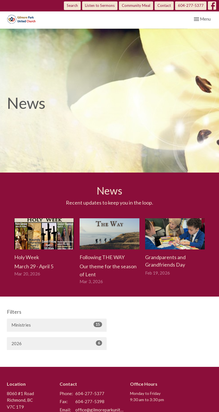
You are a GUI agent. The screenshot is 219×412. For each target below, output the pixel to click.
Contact (164, 5)
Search (72, 5)
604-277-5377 (191, 5)
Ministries (56, 324)
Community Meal (136, 5)
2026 (56, 343)
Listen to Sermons (100, 5)
